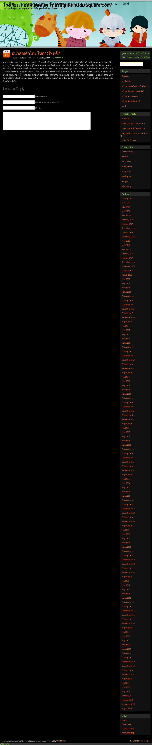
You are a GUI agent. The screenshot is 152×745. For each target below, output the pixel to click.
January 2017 (127, 351)
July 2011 (125, 632)
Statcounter (5, 744)
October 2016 (127, 364)
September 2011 (128, 623)
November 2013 (128, 513)
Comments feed (128, 729)
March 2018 (126, 292)
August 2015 (127, 424)
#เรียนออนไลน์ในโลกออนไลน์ (133, 129)
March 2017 (126, 343)
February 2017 (127, 347)
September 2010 (128, 674)
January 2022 (127, 198)
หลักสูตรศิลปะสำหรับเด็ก (46, 8)
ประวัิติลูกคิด (126, 177)
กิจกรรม (125, 156)
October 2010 (127, 670)
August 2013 (127, 526)
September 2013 (128, 521)
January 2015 (127, 453)
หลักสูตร (125, 182)
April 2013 (126, 543)
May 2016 (126, 385)
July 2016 (125, 377)
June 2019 (126, 241)
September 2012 (128, 572)
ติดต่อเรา (24, 4)
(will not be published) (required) (48, 102)
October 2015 (127, 415)
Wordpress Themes (141, 741)
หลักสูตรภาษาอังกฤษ (19, 8)
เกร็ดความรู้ (58, 58)
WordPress (61, 741)
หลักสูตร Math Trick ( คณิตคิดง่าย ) (101, 4)
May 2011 (126, 640)
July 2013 (125, 530)
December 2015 (128, 407)
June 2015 (126, 432)
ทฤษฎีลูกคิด (39, 4)
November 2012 (128, 564)
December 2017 (128, 305)
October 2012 (127, 568)
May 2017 (126, 334)
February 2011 (127, 653)
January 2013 (127, 555)
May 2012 (126, 589)
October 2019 (127, 232)
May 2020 (126, 207)
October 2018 (127, 271)
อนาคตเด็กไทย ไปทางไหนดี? (36, 53)
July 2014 (125, 479)
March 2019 (126, 249)
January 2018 (127, 300)
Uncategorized (127, 152)
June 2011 (126, 636)
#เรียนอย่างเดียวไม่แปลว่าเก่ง (133, 124)
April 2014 (126, 492)
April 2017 (126, 339)
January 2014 (127, 504)
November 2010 (128, 666)
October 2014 (127, 466)
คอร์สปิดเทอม (127, 166)
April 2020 (126, 211)
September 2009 (128, 704)
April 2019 (126, 245)
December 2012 (128, 560)
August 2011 (127, 628)
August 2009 (127, 708)
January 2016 (127, 402)
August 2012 (127, 577)
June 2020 (126, 203)
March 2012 (126, 598)
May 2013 (126, 538)
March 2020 (126, 215)
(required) (41, 96)
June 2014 (126, 483)
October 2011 (127, 619)
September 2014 (128, 470)
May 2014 (126, 487)
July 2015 (125, 428)
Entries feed (126, 724)
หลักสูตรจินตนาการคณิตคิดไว (64, 4)
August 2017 (127, 322)
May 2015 (126, 436)
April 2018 (126, 288)
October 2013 (127, 517)
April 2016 (126, 390)
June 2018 (126, 279)
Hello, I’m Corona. (129, 140)
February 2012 (127, 602)
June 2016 (126, 381)
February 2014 (127, 500)
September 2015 (128, 419)
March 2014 (126, 496)
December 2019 (128, 228)
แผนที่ (126, 4)
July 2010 (125, 683)
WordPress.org (128, 733)
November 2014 (128, 462)
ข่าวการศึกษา (127, 161)
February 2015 (127, 449)
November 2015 (128, 411)
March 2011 (126, 649)
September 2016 (128, 368)
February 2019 (127, 254)
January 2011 (127, 657)
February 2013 (127, 551)
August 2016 (127, 373)
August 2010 (127, 679)
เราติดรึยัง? (126, 119)
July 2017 (125, 326)
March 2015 (126, 445)
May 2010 (126, 691)
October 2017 (127, 313)
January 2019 (127, 258)
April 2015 (126, 441)
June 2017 (126, 330)
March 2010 (126, 696)
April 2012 (126, 594)
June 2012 (126, 585)
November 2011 (128, 615)
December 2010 (128, 662)
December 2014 (128, 458)
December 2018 (128, 262)
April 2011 (126, 645)
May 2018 (126, 283)
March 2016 (126, 394)
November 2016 (128, 360)
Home (12, 3)
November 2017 (128, 309)
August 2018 (127, 275)
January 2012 (127, 606)
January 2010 (127, 700)
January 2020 (127, 224)
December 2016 (128, 356)
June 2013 (126, 534)
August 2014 (127, 475)
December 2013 (128, 509)
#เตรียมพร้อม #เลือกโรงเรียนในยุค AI (134, 135)
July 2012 (125, 581)
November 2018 (128, 266)
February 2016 (127, 398)
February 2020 (127, 220)
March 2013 (126, 547)
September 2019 (128, 237)
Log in (124, 720)
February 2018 (127, 296)
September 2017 (128, 317)
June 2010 (126, 687)
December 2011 (128, 611)
